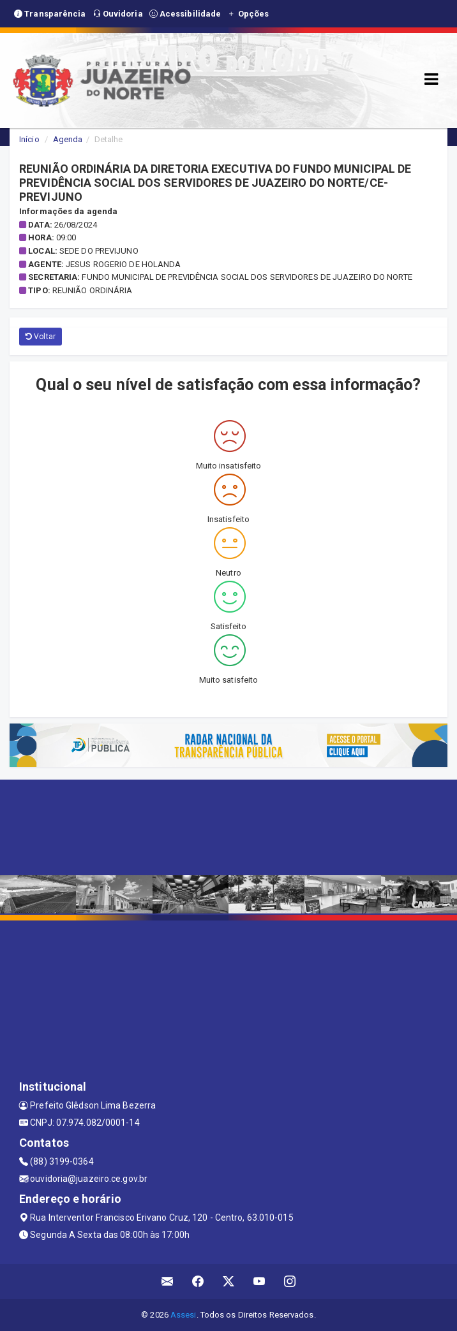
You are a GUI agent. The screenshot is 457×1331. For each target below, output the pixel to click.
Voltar (41, 336)
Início (29, 139)
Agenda (68, 139)
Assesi (183, 1315)
